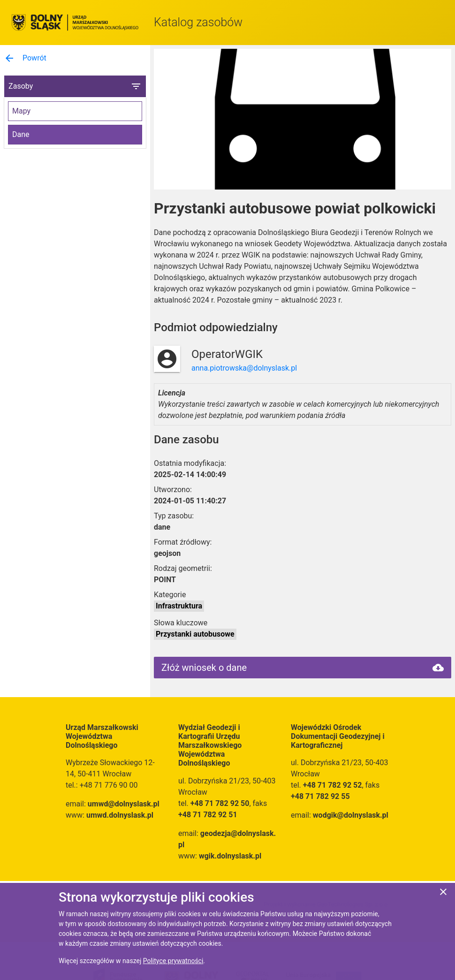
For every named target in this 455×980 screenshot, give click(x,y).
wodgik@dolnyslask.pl (350, 815)
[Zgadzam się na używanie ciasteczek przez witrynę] (443, 893)
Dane (21, 134)
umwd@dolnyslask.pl (123, 803)
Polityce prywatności (173, 961)
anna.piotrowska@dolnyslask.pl (244, 368)
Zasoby (75, 86)
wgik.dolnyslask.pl (230, 855)
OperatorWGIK (227, 354)
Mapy (21, 110)
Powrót (25, 58)
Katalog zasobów (198, 22)
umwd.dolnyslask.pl (119, 815)
